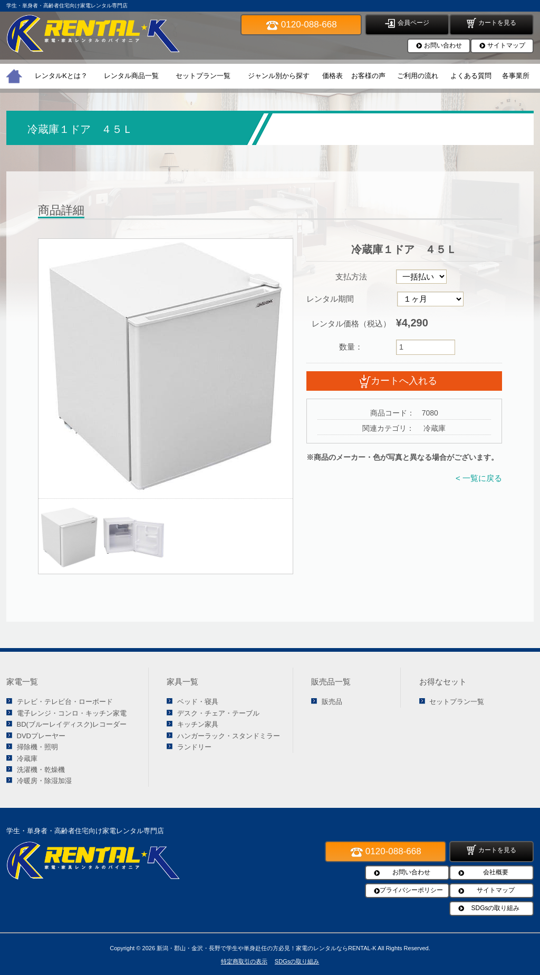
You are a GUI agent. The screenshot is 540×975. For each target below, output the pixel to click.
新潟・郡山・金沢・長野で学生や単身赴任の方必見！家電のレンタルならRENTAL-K (267, 948)
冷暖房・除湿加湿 (44, 781)
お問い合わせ (443, 45)
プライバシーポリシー (411, 890)
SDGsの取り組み (495, 908)
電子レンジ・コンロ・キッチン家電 (72, 713)
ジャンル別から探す (279, 76)
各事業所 (515, 76)
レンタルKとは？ (61, 76)
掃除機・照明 (37, 747)
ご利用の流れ (417, 76)
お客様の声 (368, 76)
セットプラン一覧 (203, 76)
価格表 (332, 76)
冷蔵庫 (27, 758)
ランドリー (194, 747)
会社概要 (495, 872)
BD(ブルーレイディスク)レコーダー (72, 724)
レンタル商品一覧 (131, 76)
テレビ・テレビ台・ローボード (65, 702)
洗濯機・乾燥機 (41, 770)
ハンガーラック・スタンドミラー (228, 736)
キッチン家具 (197, 724)
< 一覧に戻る (479, 478)
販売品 (332, 702)
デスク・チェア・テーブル (218, 713)
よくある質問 (470, 76)
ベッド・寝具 (197, 702)
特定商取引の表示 (244, 961)
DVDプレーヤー (41, 736)
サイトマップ (506, 45)
